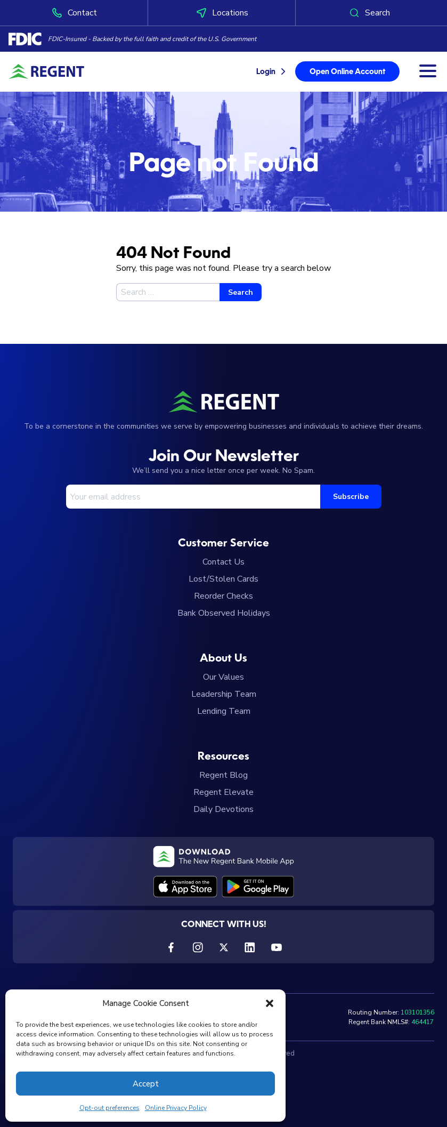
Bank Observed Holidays (223, 613)
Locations (221, 12)
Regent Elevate (223, 792)
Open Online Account (347, 72)
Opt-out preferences (109, 1108)
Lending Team (223, 711)
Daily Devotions (223, 809)
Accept (146, 1083)
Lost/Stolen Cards (223, 579)
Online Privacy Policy (176, 1108)
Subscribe (351, 497)
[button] (269, 1003)
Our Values (223, 677)
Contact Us (223, 562)
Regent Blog (223, 775)
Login (265, 72)
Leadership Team (223, 694)
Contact (74, 12)
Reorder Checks (223, 596)
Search (369, 12)
